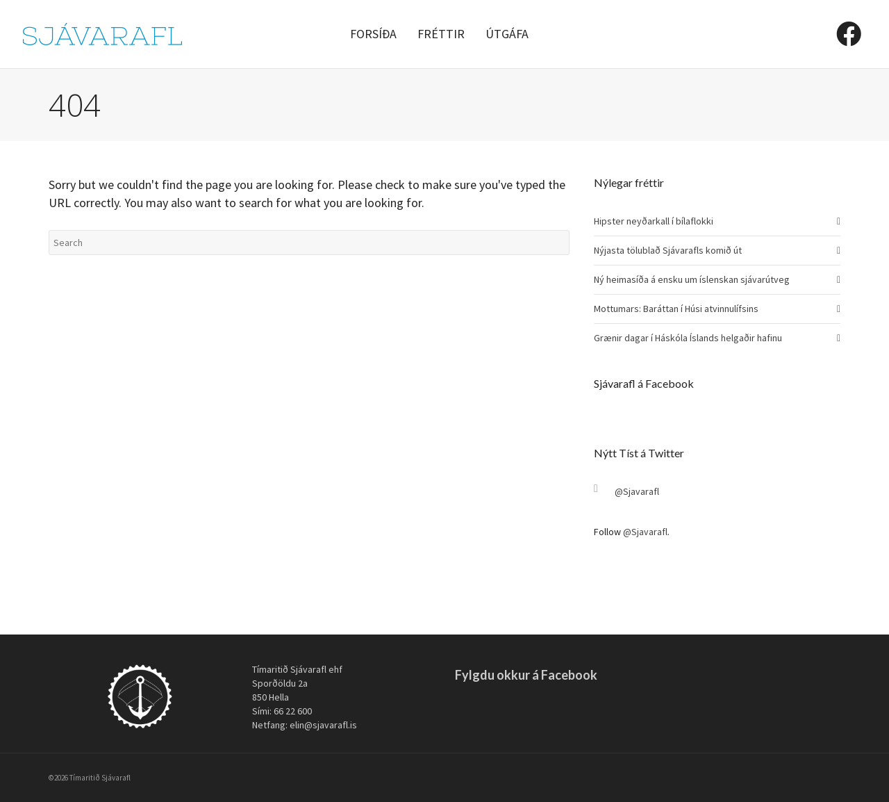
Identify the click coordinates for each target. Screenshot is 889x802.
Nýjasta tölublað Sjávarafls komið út (668, 250)
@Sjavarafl (637, 491)
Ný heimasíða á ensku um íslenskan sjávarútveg (692, 279)
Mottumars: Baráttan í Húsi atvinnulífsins (676, 308)
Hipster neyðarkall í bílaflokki (653, 221)
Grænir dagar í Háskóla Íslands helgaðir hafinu (688, 338)
